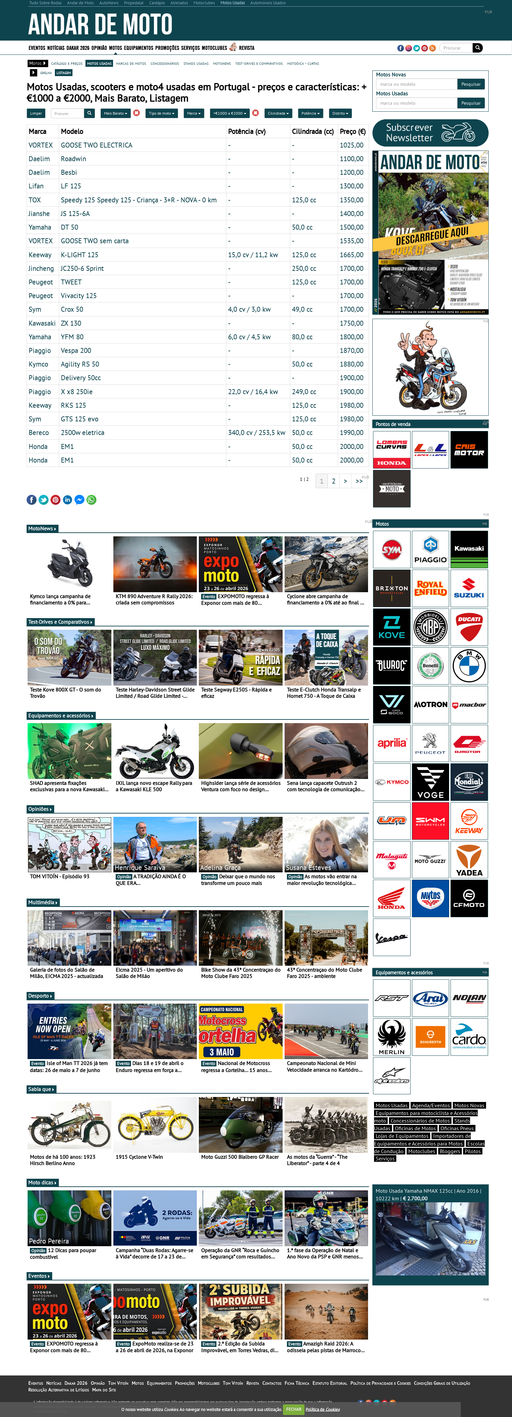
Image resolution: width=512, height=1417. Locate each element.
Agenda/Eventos (431, 1105)
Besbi (69, 172)
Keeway (40, 254)
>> (359, 481)
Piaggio (40, 350)
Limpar (36, 113)
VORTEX (41, 145)
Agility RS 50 (80, 364)
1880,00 (351, 364)
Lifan (36, 185)
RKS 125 (73, 405)
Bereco (39, 432)
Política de (322, 1409)
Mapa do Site (104, 1390)
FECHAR (294, 1409)
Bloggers (450, 1151)
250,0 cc (304, 268)
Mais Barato (115, 113)
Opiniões (40, 809)
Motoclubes (214, 47)
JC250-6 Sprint (82, 268)
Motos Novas (469, 1105)
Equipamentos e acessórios (61, 715)
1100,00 (351, 158)
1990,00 (351, 432)
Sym (35, 309)
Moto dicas (42, 1182)
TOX (35, 199)
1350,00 (351, 199)
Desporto (40, 995)
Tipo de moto (162, 113)
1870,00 (351, 350)
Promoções (167, 47)
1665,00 (351, 254)
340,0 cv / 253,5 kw (256, 432)
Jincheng (41, 268)
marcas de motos (131, 63)
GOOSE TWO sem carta (95, 240)
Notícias (55, 47)
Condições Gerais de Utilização (442, 1383)
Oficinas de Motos (415, 1128)
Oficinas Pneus (457, 1128)
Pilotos (473, 1151)
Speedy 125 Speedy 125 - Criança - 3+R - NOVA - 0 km (139, 199)
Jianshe (39, 213)
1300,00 (351, 185)
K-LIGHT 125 (79, 254)
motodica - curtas (303, 63)
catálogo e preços (66, 63)
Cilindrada (278, 113)
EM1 (67, 446)
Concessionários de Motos (420, 1120)
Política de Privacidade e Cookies (380, 1383)
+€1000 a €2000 (229, 113)
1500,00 (351, 227)
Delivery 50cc (81, 377)
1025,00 (351, 145)
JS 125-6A (75, 213)
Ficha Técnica (297, 1383)
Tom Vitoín (118, 1383)
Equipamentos (138, 47)
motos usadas (99, 63)
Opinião (99, 47)
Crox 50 (72, 309)
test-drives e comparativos (259, 63)
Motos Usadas (392, 1105)
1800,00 (351, 336)
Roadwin (73, 158)
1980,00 (351, 405)
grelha (46, 72)
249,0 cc (304, 391)
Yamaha (40, 227)
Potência (311, 113)
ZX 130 (71, 323)
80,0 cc (302, 336)
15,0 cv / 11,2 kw (253, 254)
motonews (222, 63)
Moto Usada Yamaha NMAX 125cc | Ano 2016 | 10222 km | (430, 1231)
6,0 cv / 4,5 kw (249, 336)
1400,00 (351, 213)
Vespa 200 (76, 350)
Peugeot (41, 281)
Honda (38, 446)
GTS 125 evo (79, 418)
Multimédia (43, 902)
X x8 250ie (77, 391)
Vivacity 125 (79, 295)
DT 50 (69, 227)
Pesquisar (471, 84)
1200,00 (351, 172)
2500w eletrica (82, 432)
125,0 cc (304, 199)
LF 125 (71, 185)
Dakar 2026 (77, 47)
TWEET (71, 281)
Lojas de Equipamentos (402, 1136)
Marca (194, 113)
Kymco (38, 364)
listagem (64, 72)
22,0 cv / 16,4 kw (253, 391)
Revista (246, 47)
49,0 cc (302, 309)
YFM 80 (72, 336)
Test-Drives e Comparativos (60, 621)
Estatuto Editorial (330, 1383)
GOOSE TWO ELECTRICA (96, 145)
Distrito (340, 113)
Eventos (37, 47)
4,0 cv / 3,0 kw (249, 309)
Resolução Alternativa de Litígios (58, 1390)
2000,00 (351, 446)
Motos (115, 47)
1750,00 (351, 323)
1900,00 (351, 377)
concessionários (165, 63)
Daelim (39, 158)
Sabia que (41, 1089)
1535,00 (351, 240)
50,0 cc (302, 227)
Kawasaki (42, 323)
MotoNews (42, 528)
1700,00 (351, 268)
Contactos (271, 1383)
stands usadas (196, 63)
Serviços (190, 47)
